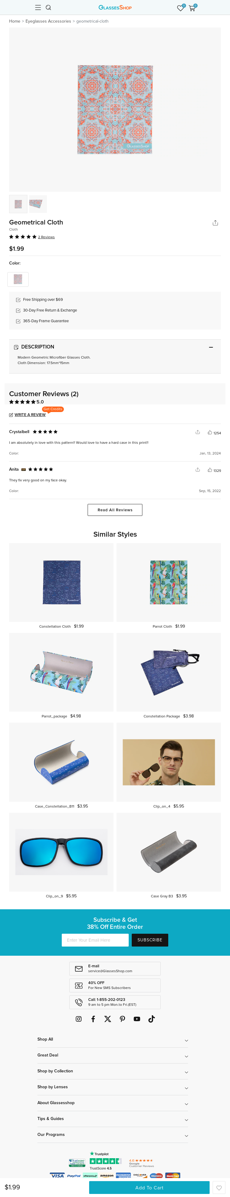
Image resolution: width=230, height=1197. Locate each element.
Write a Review (30, 415)
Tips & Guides (50, 1119)
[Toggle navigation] (38, 7)
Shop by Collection (55, 1071)
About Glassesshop (56, 1103)
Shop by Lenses (52, 1087)
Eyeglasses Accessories (48, 21)
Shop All (45, 1039)
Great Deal (47, 1055)
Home (14, 21)
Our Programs (51, 1135)
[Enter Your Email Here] (95, 940)
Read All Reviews (115, 510)
